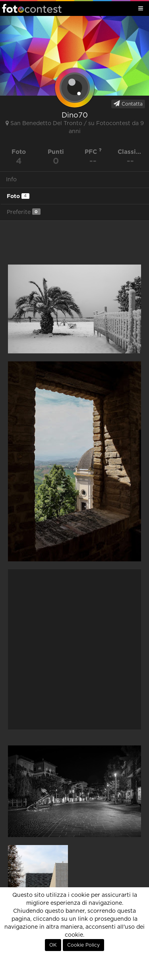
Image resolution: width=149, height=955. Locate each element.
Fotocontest (32, 8)
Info (11, 179)
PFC (93, 151)
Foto (18, 196)
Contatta (128, 103)
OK (53, 945)
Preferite (24, 211)
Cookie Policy (83, 945)
